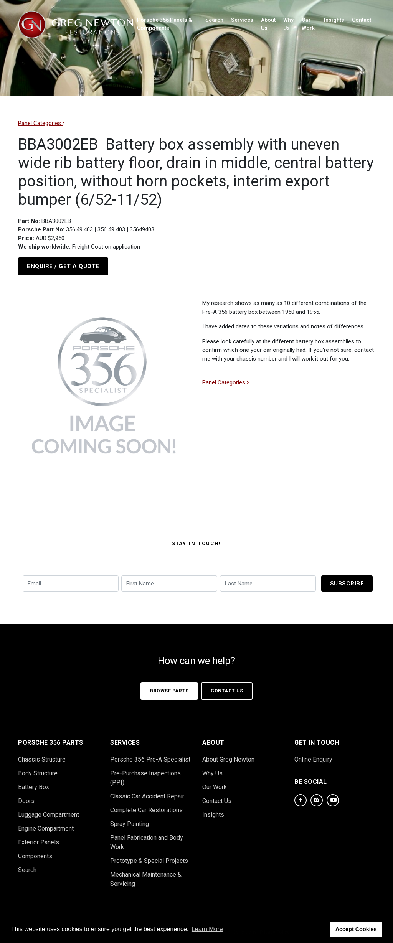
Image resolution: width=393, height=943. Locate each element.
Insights (334, 20)
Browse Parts (169, 691)
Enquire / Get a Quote (63, 266)
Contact (361, 20)
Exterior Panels (38, 842)
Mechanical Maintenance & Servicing (146, 879)
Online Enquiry (313, 759)
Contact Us (227, 691)
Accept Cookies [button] (356, 929)
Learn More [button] (207, 929)
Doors (26, 801)
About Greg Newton (228, 759)
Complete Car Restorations (146, 810)
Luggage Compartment (48, 814)
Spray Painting (129, 824)
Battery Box (33, 787)
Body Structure (38, 773)
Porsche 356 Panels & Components (164, 24)
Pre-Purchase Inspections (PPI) (145, 778)
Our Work (308, 24)
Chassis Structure (42, 759)
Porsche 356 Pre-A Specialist (150, 759)
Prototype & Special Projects (149, 860)
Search (214, 20)
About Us (268, 24)
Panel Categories (41, 123)
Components (35, 856)
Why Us (288, 24)
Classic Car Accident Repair (147, 796)
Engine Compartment (46, 828)
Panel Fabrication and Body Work (146, 842)
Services (242, 20)
